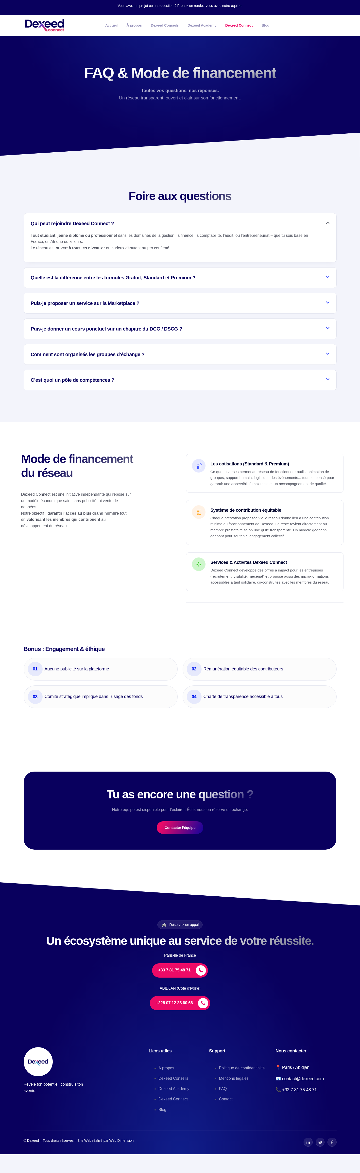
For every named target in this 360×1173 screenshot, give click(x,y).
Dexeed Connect (272, 25)
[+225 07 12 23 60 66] (180, 1022)
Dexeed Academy (227, 25)
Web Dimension (121, 1159)
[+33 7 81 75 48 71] (180, 989)
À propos (145, 25)
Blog (305, 25)
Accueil (116, 25)
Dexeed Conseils (183, 25)
